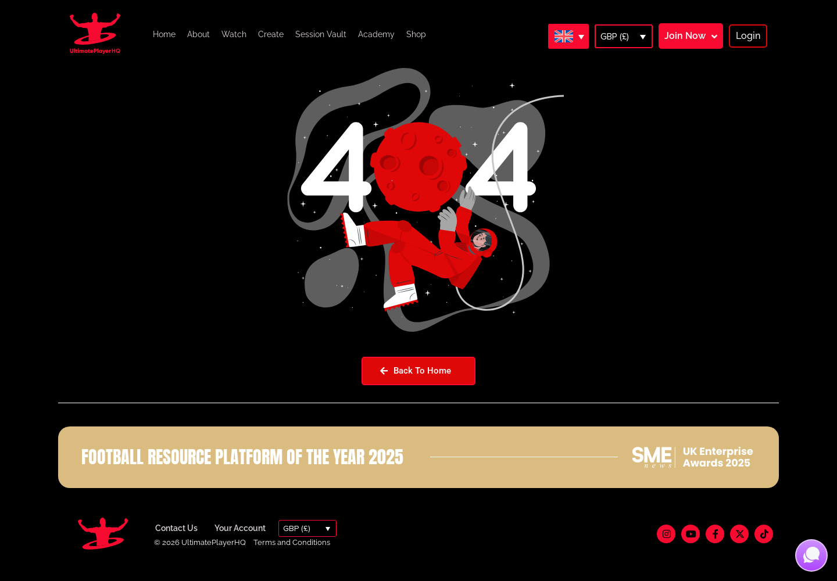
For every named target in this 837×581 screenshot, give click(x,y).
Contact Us (176, 540)
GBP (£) (614, 36)
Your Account (240, 540)
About (198, 34)
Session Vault (320, 34)
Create (271, 34)
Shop (416, 34)
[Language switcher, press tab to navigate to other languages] (568, 36)
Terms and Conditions (291, 554)
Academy (376, 34)
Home (164, 34)
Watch (233, 34)
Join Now (685, 35)
